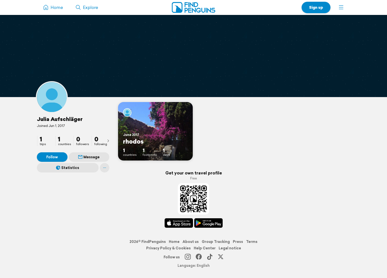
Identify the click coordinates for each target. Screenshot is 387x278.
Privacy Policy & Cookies (168, 248)
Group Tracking (216, 241)
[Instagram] (188, 257)
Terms (252, 241)
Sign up (316, 7)
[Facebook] (199, 257)
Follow (52, 157)
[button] (341, 7)
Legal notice (230, 248)
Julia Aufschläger (60, 119)
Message (89, 157)
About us (191, 241)
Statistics (67, 167)
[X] (221, 257)
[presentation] (108, 140)
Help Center (205, 248)
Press (238, 241)
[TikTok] (210, 257)
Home (174, 241)
